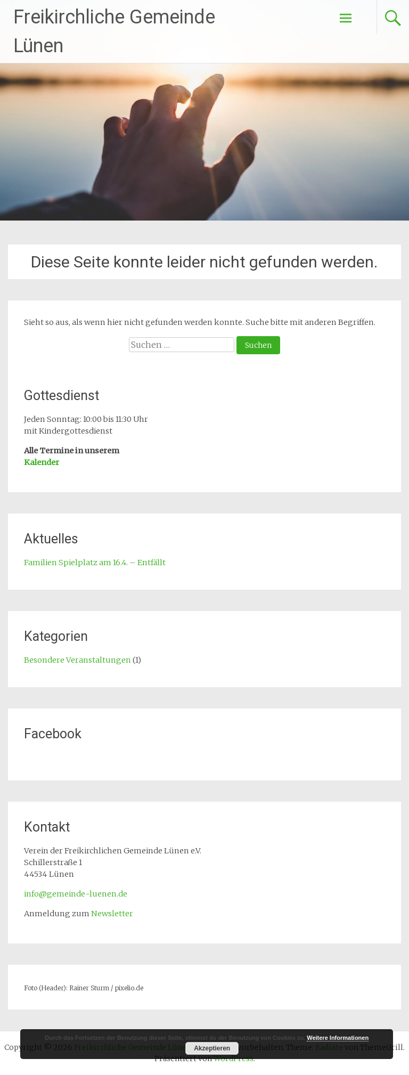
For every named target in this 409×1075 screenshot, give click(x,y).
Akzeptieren (212, 1048)
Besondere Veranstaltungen (77, 660)
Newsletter (112, 913)
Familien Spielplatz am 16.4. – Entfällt (95, 562)
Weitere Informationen (338, 1038)
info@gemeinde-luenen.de (75, 894)
